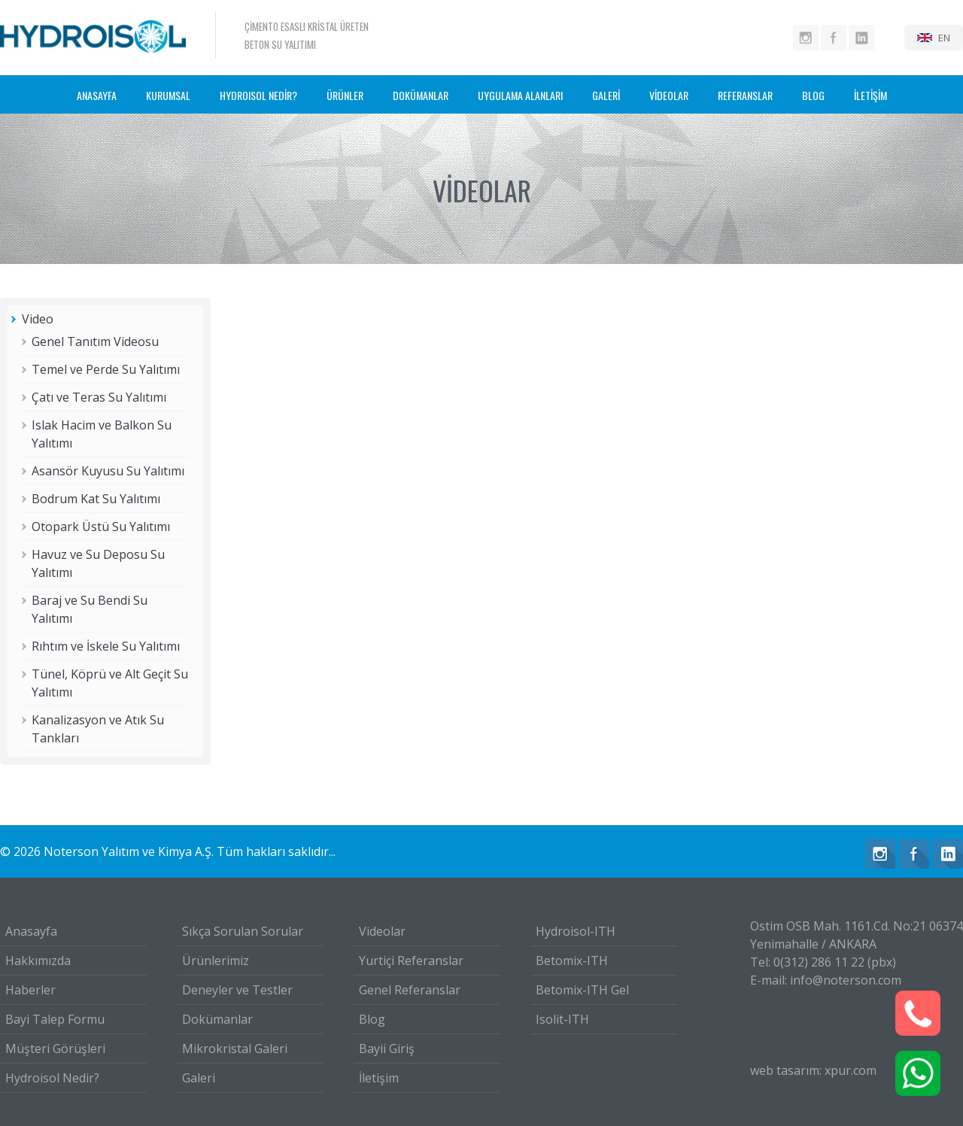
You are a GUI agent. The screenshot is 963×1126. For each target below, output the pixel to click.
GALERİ (606, 95)
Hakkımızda (38, 960)
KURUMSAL (168, 95)
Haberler (30, 990)
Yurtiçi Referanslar (411, 960)
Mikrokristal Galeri (234, 1048)
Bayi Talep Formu (55, 1019)
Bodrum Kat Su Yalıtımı (96, 498)
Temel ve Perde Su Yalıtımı (106, 369)
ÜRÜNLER (345, 95)
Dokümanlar (217, 1019)
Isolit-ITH (562, 1019)
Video (37, 319)
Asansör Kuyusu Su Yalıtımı (108, 471)
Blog (372, 1019)
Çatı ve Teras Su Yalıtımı (99, 397)
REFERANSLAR (745, 95)
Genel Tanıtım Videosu (95, 341)
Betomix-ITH (572, 960)
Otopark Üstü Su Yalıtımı (101, 526)
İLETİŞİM (870, 95)
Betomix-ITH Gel (582, 990)
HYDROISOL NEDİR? (258, 95)
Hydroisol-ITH (575, 931)
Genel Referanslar (409, 990)
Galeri (198, 1078)
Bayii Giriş (387, 1048)
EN (944, 37)
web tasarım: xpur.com (813, 1070)
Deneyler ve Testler (237, 990)
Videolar (382, 931)
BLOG (813, 95)
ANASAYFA (97, 95)
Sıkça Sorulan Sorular (242, 931)
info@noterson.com (845, 980)
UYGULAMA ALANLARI (520, 95)
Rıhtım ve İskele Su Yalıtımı (106, 646)
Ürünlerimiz (215, 960)
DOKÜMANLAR (420, 95)
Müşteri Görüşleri (55, 1048)
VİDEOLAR (668, 95)
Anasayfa (31, 931)
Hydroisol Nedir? (52, 1078)
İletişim (379, 1078)
